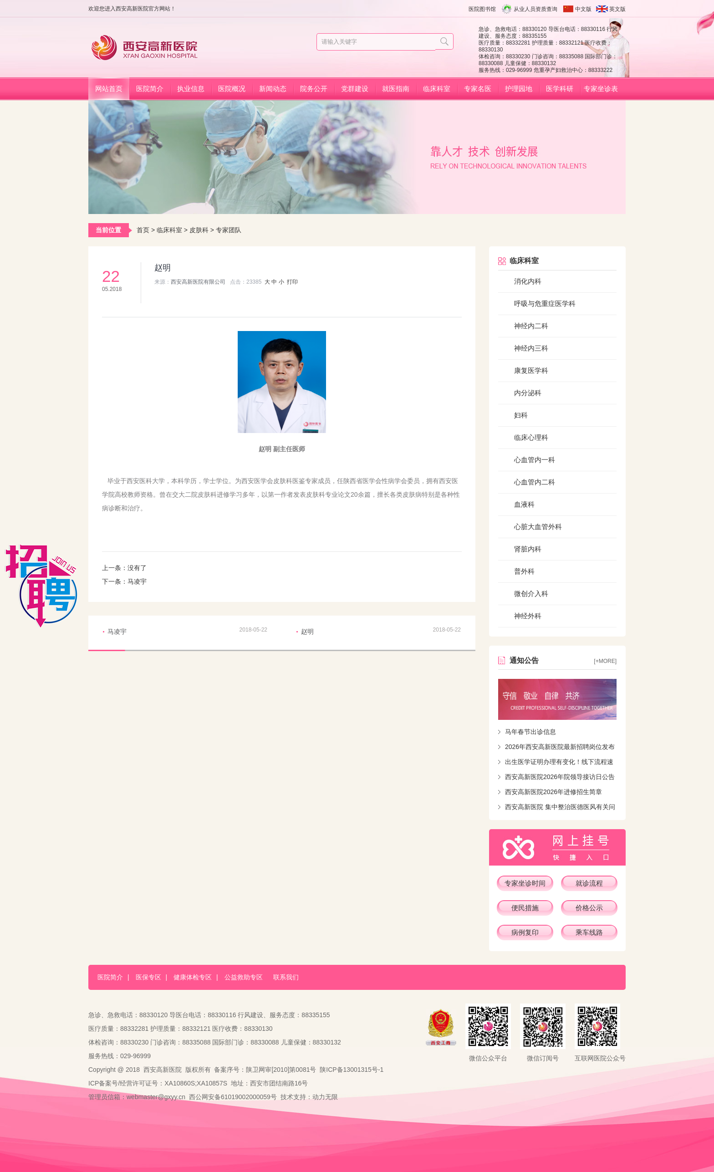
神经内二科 (531, 326)
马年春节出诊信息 (530, 731)
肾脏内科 (527, 549)
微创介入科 (531, 593)
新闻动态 (272, 88)
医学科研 (559, 88)
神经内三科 (531, 348)
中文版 (583, 9)
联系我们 (286, 977)
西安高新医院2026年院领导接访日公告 (560, 776)
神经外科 (527, 616)
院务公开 (313, 88)
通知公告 (524, 660)
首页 (143, 230)
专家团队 (228, 230)
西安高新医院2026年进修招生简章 (553, 791)
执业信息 (190, 88)
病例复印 (525, 932)
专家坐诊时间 (525, 883)
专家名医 (477, 88)
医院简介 (149, 88)
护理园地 (518, 88)
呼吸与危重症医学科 (545, 303)
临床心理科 (531, 437)
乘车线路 (589, 932)
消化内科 (527, 281)
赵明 (307, 631)
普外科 (524, 571)
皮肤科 (199, 230)
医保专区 (148, 977)
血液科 (524, 504)
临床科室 (436, 88)
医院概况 (231, 88)
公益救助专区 (243, 977)
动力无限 (325, 1097)
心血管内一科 (534, 460)
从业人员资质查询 (535, 9)
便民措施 (525, 908)
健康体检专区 (192, 977)
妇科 (521, 415)
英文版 (617, 9)
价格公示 (589, 908)
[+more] (605, 661)
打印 (292, 282)
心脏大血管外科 (538, 526)
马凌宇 (137, 581)
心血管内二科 (534, 482)
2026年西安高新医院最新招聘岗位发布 (560, 746)
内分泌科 (527, 393)
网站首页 (108, 88)
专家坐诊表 (601, 88)
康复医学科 (531, 370)
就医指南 (395, 88)
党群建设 (354, 88)
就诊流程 (589, 883)
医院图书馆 (482, 9)
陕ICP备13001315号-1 (351, 1069)
